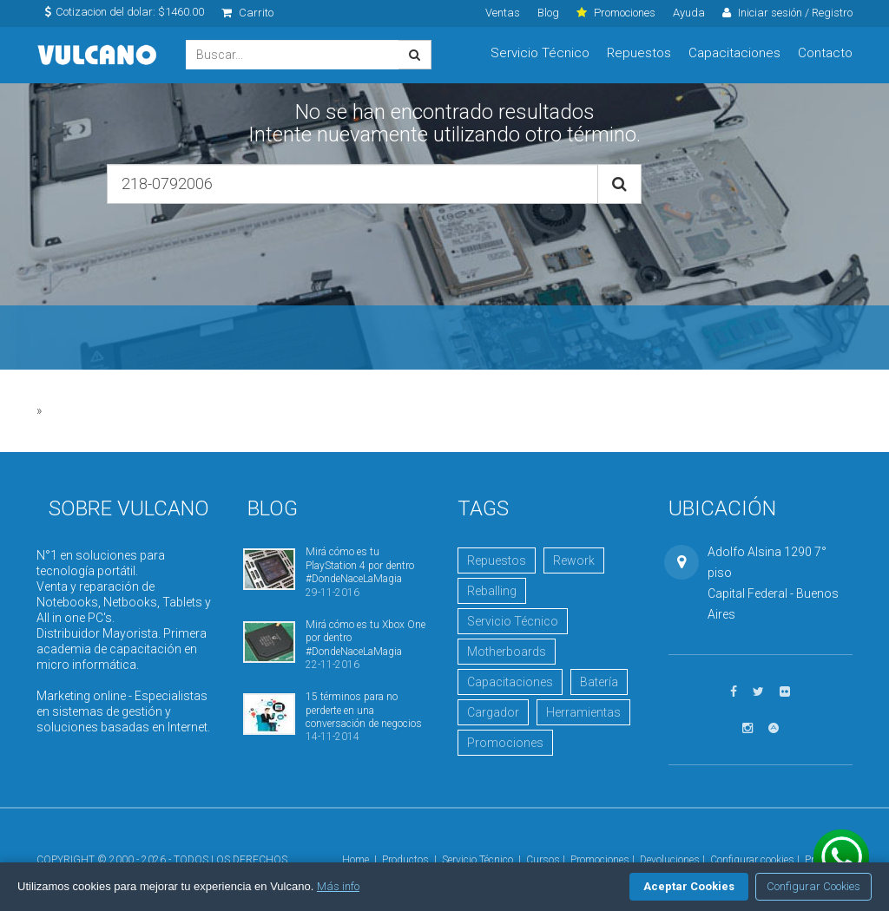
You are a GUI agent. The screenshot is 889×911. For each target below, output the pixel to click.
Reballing (492, 591)
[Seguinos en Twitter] (758, 691)
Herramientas (583, 712)
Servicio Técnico (540, 53)
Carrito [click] (247, 12)
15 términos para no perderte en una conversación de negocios (364, 710)
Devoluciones (670, 860)
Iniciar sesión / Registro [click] (787, 12)
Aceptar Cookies (688, 886)
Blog (548, 12)
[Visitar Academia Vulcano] (773, 728)
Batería (599, 682)
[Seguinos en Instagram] (747, 728)
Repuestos (639, 53)
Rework (574, 560)
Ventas (502, 12)
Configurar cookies (752, 860)
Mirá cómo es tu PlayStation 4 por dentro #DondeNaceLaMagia (360, 565)
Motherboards (506, 652)
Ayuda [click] (689, 12)
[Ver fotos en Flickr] (785, 691)
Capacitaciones (734, 53)
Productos (405, 860)
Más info (338, 886)
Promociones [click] (615, 12)
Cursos (543, 860)
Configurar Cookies (813, 886)
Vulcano (98, 55)
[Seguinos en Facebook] (733, 691)
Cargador (493, 712)
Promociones (505, 743)
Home (355, 860)
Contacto (825, 53)
